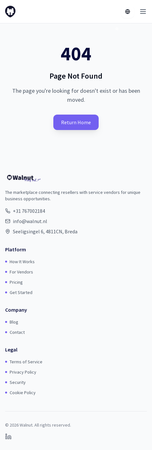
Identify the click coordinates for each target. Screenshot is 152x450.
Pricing (14, 282)
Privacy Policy (20, 372)
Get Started (18, 292)
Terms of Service (23, 362)
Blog (11, 322)
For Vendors (19, 272)
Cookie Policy (20, 392)
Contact (15, 332)
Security (15, 382)
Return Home (76, 122)
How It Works (20, 261)
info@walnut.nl (30, 221)
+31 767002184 (29, 211)
